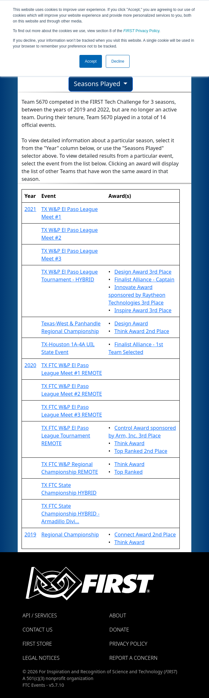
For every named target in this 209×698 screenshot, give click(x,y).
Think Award (129, 443)
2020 (30, 365)
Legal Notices (41, 657)
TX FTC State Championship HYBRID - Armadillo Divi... (70, 513)
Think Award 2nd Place (141, 331)
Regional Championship (70, 534)
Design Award (131, 323)
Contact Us (37, 629)
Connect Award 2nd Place (145, 534)
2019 (30, 534)
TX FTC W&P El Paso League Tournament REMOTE (65, 435)
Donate (119, 629)
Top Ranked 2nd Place (140, 451)
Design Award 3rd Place (142, 271)
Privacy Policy (141, 31)
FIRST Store (37, 643)
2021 (30, 209)
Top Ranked (128, 471)
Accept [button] (91, 61)
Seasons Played (98, 83)
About (117, 615)
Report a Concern (133, 657)
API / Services (40, 615)
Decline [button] (117, 61)
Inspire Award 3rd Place (142, 310)
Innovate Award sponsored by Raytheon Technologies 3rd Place (136, 295)
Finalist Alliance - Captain (144, 279)
